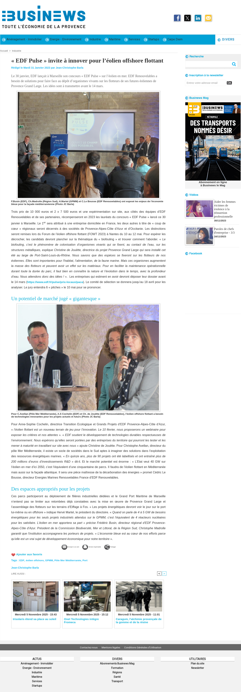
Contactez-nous (86, 647)
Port (86, 559)
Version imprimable (95, 546)
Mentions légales (111, 647)
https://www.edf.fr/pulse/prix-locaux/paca (56, 282)
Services (132, 39)
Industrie (93, 39)
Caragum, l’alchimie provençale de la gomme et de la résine (139, 620)
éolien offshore (35, 559)
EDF (21, 559)
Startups (151, 39)
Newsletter (197, 667)
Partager (122, 546)
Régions (117, 671)
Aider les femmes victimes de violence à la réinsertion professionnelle (226, 206)
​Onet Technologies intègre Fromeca (81, 620)
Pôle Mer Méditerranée (69, 559)
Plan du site (197, 663)
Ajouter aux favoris (29, 553)
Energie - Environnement (63, 39)
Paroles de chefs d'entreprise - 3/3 (224, 226)
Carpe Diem (173, 39)
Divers (226, 40)
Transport (117, 679)
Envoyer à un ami (61, 546)
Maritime (112, 39)
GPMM (50, 559)
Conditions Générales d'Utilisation (145, 647)
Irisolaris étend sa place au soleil (34, 619)
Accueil (4, 50)
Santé (117, 675)
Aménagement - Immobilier (22, 39)
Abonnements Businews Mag (117, 663)
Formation (117, 667)
